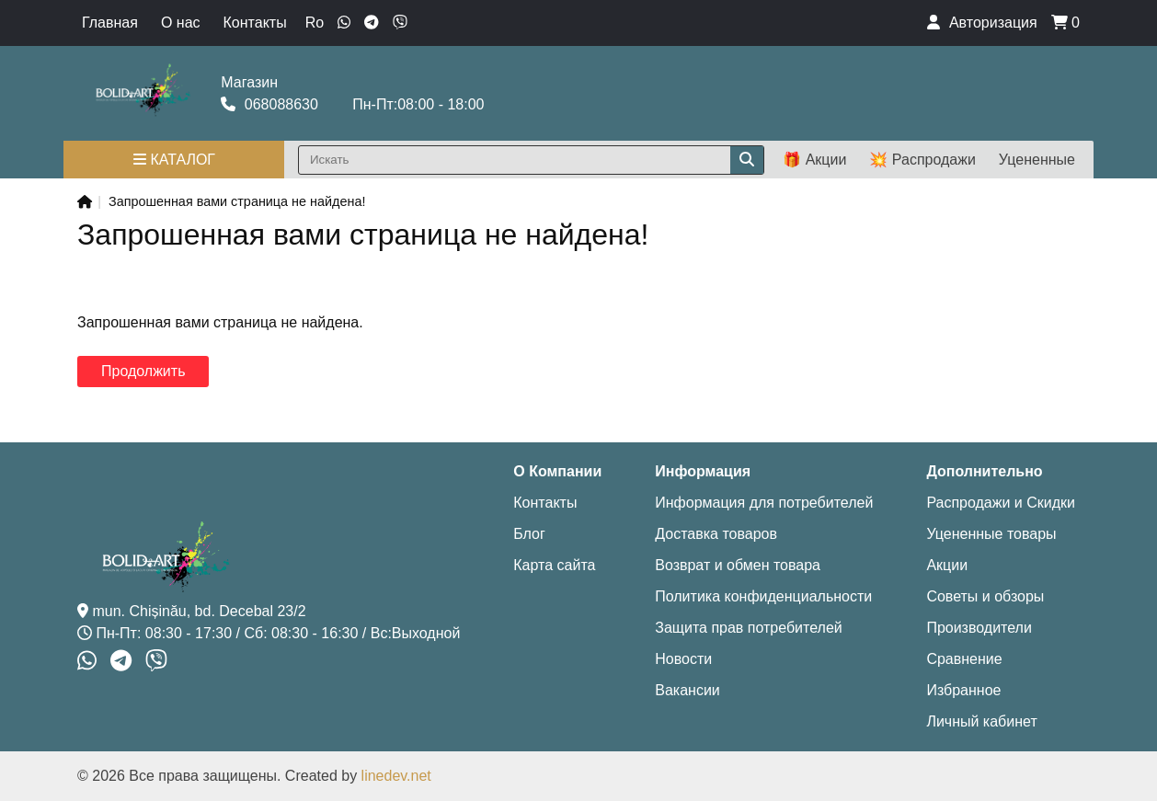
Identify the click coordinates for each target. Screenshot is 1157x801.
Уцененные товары (991, 534)
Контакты (255, 22)
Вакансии (687, 690)
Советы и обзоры (985, 596)
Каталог (174, 159)
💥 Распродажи (922, 159)
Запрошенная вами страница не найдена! (237, 201)
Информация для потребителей (764, 502)
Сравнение (964, 659)
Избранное (963, 690)
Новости (683, 659)
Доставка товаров (716, 534)
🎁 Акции (814, 159)
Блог (529, 534)
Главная (110, 22)
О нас (180, 22)
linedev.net (396, 776)
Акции (947, 565)
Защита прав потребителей (748, 627)
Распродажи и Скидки (1000, 502)
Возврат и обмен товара (737, 565)
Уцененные (1037, 159)
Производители (979, 627)
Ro (314, 22)
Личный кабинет (981, 721)
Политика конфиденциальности (763, 596)
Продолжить (143, 371)
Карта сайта (554, 565)
